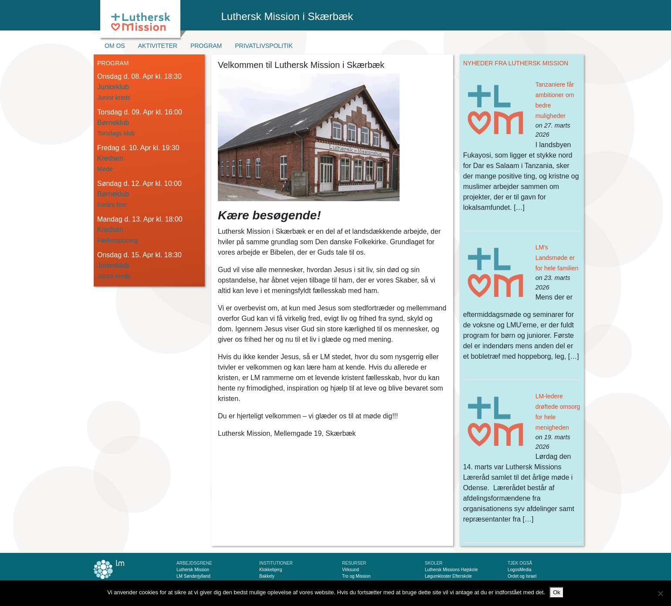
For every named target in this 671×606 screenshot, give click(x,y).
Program (206, 45)
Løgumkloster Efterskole (448, 576)
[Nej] (660, 593)
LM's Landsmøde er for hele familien (557, 258)
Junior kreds (113, 97)
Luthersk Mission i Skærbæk (287, 16)
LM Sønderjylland (193, 576)
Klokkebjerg (270, 569)
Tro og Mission (356, 576)
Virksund (350, 569)
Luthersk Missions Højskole (451, 569)
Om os (115, 45)
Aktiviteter (157, 45)
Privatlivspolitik (264, 45)
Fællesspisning (117, 240)
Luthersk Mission (192, 569)
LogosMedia (519, 569)
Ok (556, 592)
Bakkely (266, 576)
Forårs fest (111, 204)
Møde (105, 168)
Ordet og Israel (522, 576)
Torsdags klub (116, 133)
